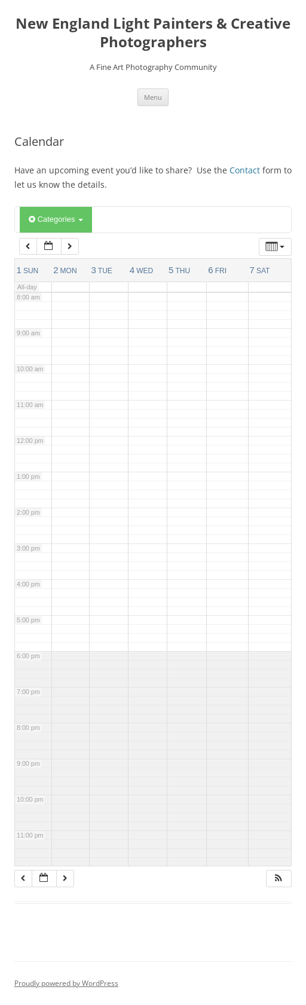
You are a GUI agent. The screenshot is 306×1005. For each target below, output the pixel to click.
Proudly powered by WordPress (66, 983)
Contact (245, 170)
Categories (56, 219)
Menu (153, 97)
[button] (278, 878)
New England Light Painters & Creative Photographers (153, 32)
